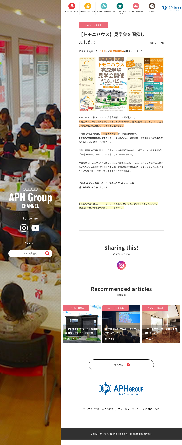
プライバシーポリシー (130, 414)
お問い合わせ (155, 414)
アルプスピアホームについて (96, 414)
